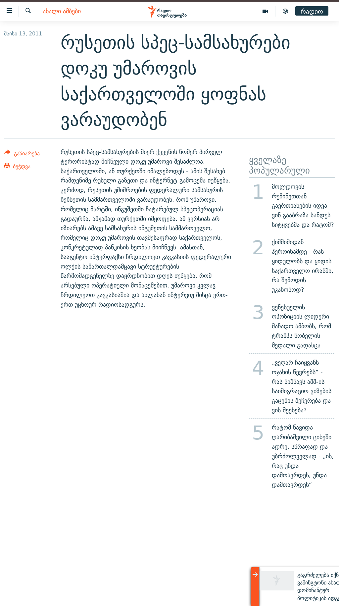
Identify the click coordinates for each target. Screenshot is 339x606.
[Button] (22, 154)
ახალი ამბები (62, 11)
